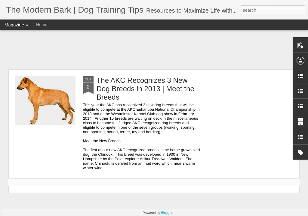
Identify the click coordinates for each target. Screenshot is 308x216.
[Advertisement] (154, 49)
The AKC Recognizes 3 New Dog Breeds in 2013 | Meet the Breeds (145, 88)
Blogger (166, 212)
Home (41, 24)
